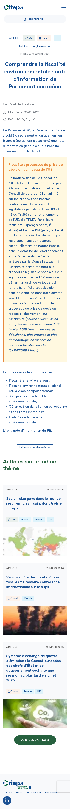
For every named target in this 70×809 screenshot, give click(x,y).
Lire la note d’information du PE (27, 430)
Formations (51, 792)
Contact (7, 792)
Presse (19, 792)
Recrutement (34, 792)
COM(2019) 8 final (22, 350)
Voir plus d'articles (35, 740)
